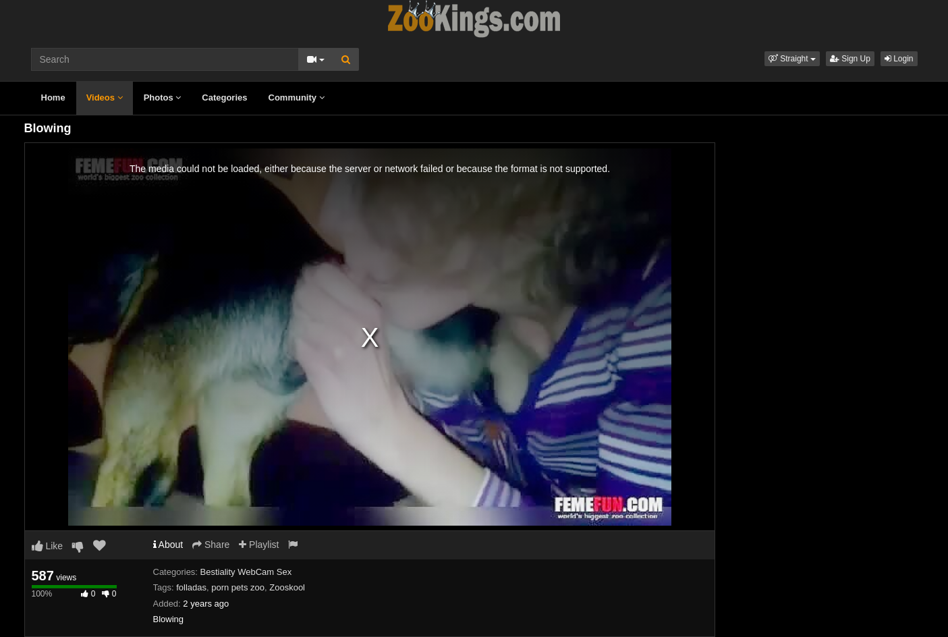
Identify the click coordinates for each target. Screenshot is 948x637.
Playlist (259, 544)
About (168, 544)
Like (47, 546)
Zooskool (287, 587)
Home (53, 97)
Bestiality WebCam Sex (246, 572)
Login (899, 58)
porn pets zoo (237, 587)
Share (210, 544)
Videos (104, 97)
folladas (191, 587)
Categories (224, 97)
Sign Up (850, 58)
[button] (792, 58)
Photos (163, 97)
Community (297, 97)
